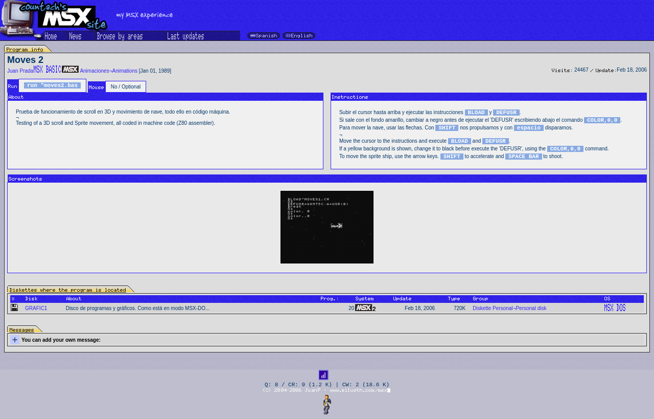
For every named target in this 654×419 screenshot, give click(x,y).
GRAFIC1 (36, 308)
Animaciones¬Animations (108, 71)
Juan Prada (20, 71)
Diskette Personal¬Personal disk (509, 308)
